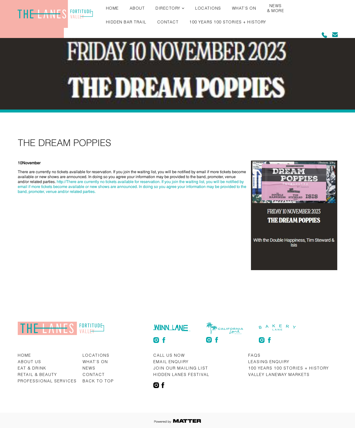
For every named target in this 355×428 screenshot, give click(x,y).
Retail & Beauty (37, 374)
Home (112, 8)
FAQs (254, 355)
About (137, 8)
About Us (29, 361)
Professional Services (47, 380)
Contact (168, 21)
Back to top (98, 380)
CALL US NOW (169, 355)
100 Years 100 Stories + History (227, 21)
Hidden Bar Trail (126, 21)
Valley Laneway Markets (279, 374)
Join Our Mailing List (180, 368)
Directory (168, 8)
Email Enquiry (171, 361)
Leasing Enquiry (268, 361)
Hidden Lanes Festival (181, 374)
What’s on (244, 8)
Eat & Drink (32, 368)
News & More (275, 8)
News (89, 368)
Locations (208, 8)
